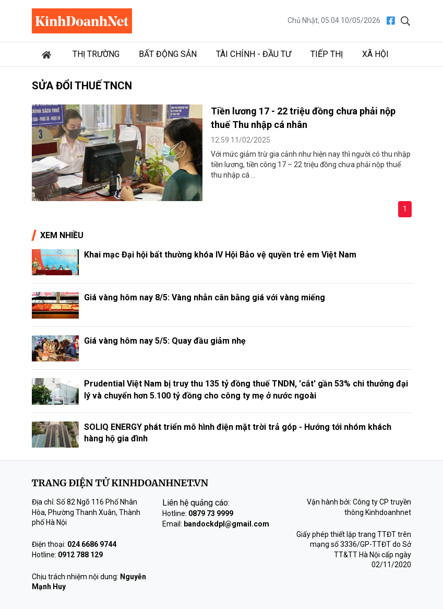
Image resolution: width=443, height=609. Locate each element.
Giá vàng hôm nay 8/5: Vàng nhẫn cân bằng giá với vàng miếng (204, 297)
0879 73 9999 (210, 513)
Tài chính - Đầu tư (253, 54)
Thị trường (96, 54)
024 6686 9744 (91, 544)
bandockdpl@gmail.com (226, 524)
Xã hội (375, 54)
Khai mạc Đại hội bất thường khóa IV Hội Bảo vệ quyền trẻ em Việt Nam (220, 255)
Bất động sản (168, 54)
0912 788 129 (80, 555)
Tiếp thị (326, 54)
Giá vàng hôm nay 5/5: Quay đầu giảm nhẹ (165, 341)
